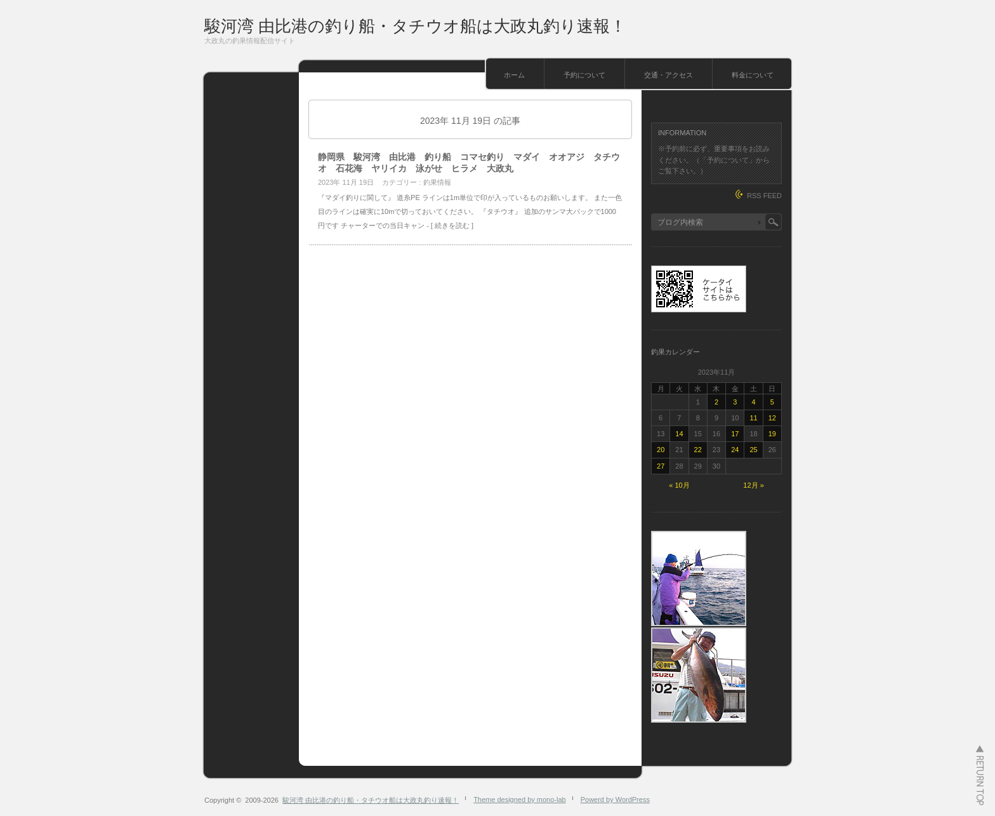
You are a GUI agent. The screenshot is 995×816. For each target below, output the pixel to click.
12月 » (753, 485)
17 (735, 434)
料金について (753, 75)
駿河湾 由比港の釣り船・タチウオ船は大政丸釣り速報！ (415, 26)
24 (735, 449)
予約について (584, 75)
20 (660, 449)
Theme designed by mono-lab (519, 799)
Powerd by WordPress (615, 799)
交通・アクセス (668, 75)
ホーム (514, 75)
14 (679, 434)
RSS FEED (764, 195)
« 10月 (679, 485)
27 (660, 466)
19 (772, 434)
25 (753, 449)
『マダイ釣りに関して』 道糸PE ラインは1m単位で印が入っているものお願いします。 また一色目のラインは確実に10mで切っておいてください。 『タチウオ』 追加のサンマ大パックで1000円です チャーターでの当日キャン (470, 211)
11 (753, 418)
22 (698, 449)
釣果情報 (437, 182)
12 (772, 418)
